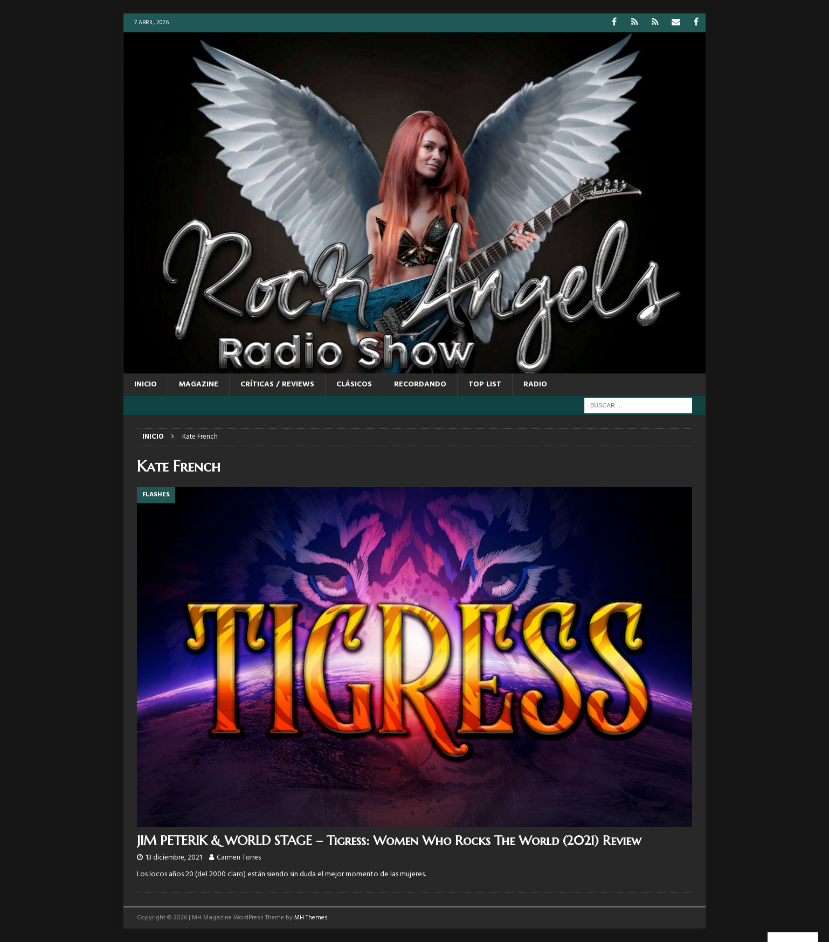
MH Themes (311, 917)
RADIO (535, 384)
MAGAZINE (198, 384)
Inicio (145, 384)
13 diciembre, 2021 (174, 857)
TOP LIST (484, 384)
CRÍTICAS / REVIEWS (277, 384)
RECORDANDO (420, 384)
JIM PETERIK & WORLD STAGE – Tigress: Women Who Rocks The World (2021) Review (389, 841)
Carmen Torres (239, 857)
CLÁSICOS (354, 384)
